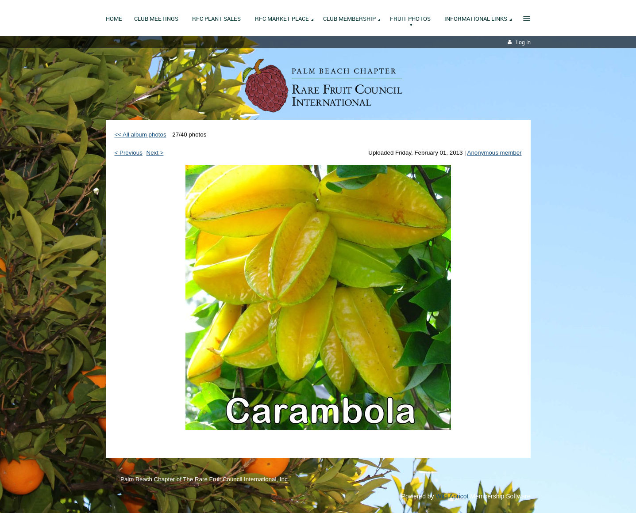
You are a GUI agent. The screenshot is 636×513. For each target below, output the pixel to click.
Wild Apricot (452, 496)
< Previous (129, 152)
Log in (523, 42)
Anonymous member (494, 152)
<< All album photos (140, 134)
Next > (155, 152)
